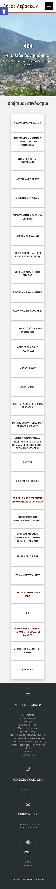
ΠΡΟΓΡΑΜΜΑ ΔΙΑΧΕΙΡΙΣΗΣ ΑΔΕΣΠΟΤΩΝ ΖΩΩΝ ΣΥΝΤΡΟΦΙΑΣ (27, 141)
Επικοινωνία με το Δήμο (28, 824)
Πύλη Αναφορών (28, 755)
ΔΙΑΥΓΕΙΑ (27, 462)
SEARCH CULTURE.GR (27, 556)
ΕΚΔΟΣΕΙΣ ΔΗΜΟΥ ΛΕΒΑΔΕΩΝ (27, 311)
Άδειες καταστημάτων (28, 728)
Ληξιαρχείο (28, 721)
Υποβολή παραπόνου (28, 827)
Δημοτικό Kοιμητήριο (28, 724)
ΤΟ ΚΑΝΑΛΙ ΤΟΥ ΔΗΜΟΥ (27, 575)
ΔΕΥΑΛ (28, 862)
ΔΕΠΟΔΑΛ (28, 865)
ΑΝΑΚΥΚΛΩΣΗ (27, 386)
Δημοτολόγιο (28, 714)
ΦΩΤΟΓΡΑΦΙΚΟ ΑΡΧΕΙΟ (27, 179)
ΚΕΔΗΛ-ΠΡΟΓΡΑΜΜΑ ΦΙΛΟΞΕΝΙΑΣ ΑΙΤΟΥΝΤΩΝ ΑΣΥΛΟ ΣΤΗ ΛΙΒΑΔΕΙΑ (27, 537)
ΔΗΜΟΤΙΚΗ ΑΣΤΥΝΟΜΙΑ (27, 198)
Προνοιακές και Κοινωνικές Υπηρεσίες (28, 738)
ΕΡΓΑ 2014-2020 (28, 367)
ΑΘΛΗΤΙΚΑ (27, 669)
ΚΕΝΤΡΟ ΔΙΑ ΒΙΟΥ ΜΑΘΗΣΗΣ (27, 292)
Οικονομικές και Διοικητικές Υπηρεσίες (28, 741)
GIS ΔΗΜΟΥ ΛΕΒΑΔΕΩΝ (27, 481)
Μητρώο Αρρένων (28, 718)
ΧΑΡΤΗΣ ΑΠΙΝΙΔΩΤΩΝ (27, 235)
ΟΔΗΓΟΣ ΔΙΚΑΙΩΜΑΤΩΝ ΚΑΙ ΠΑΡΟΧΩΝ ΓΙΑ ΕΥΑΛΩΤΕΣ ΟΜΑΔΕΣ (27, 632)
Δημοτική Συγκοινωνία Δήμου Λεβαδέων (28, 735)
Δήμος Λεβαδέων (20, 6)
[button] (4, 11)
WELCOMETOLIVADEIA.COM (27, 122)
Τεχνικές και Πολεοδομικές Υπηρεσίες (28, 744)
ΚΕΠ (28, 613)
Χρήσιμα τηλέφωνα (28, 789)
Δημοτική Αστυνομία (28, 731)
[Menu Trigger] (49, 6)
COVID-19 (28, 751)
